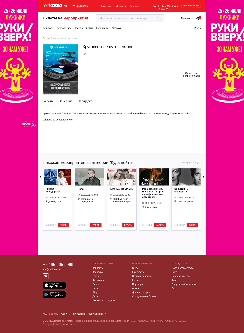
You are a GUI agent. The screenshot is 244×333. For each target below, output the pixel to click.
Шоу (95, 292)
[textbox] (130, 18)
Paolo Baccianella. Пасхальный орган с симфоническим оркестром (153, 193)
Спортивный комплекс (184, 284)
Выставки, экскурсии (104, 300)
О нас (135, 268)
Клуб (174, 272)
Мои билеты (190, 18)
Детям (96, 296)
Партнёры (137, 284)
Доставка (121, 6)
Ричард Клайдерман (53, 190)
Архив (135, 288)
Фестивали (99, 280)
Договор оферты (141, 292)
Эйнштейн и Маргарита (181, 190)
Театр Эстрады (183, 201)
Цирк (95, 288)
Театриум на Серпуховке (85, 200)
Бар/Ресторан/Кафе (183, 268)
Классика (98, 272)
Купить (63, 225)
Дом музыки (53, 201)
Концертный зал (181, 276)
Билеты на (65, 18)
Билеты (48, 101)
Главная (46, 38)
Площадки (79, 313)
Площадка (85, 101)
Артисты (65, 313)
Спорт (96, 284)
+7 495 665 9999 (168, 5)
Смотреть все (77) (191, 162)
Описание (65, 101)
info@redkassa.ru (52, 269)
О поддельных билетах (145, 296)
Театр (175, 280)
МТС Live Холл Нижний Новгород (120, 200)
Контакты (134, 6)
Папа (81, 189)
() (191, 74)
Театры (96, 276)
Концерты (98, 268)
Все (174, 288)
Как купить (106, 6)
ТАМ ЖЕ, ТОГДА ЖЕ (121, 189)
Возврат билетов (141, 276)
